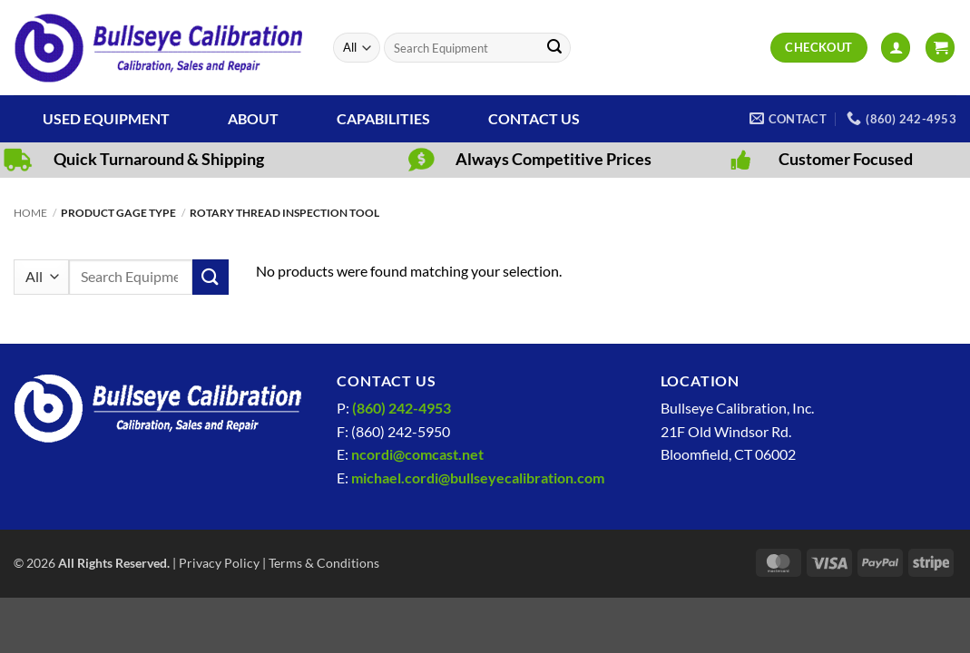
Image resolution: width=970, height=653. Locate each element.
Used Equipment (106, 118)
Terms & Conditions (324, 562)
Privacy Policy (219, 562)
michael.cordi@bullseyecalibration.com (477, 477)
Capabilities (383, 118)
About (253, 118)
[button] (895, 48)
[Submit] (554, 48)
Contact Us (534, 118)
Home (30, 212)
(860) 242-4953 (401, 407)
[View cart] (940, 48)
